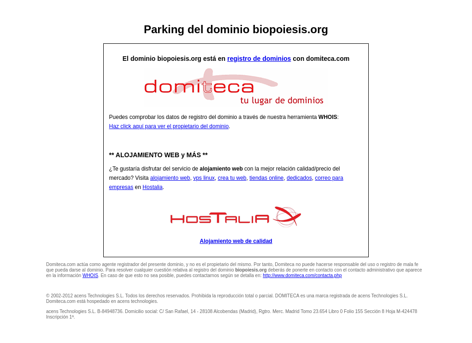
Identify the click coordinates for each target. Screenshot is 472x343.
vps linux (204, 178)
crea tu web (232, 178)
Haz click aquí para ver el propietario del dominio (169, 126)
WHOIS (90, 275)
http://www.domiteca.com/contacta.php (302, 275)
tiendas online (266, 178)
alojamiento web (170, 178)
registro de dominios (259, 58)
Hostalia (152, 187)
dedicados (299, 178)
